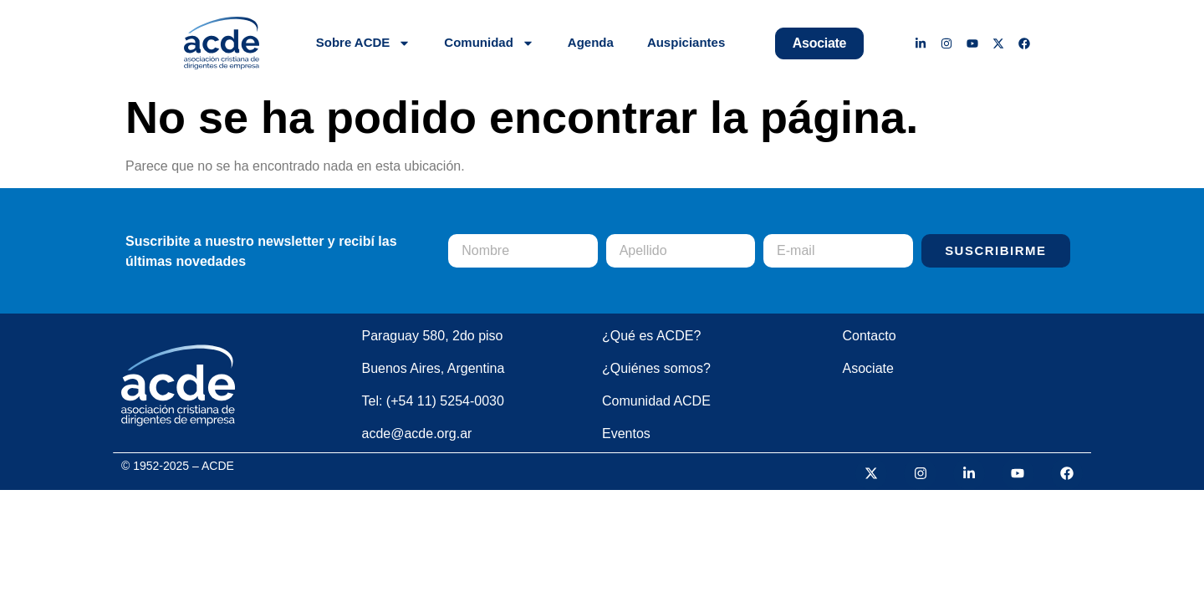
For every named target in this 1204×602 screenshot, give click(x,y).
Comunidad (489, 43)
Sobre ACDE (363, 43)
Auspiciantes (686, 42)
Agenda (591, 42)
